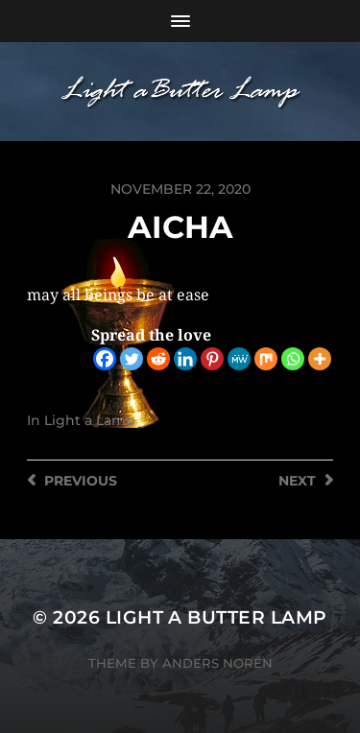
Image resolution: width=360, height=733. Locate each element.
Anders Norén (217, 663)
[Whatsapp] (292, 358)
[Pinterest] (212, 358)
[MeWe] (239, 358)
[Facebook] (104, 358)
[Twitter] (131, 358)
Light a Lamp (89, 420)
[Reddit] (158, 358)
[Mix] (265, 358)
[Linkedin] (185, 358)
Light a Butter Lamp (216, 617)
